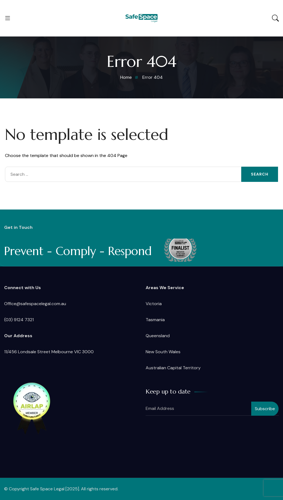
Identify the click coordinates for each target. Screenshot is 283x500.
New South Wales (163, 352)
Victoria (154, 304)
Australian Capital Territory (173, 368)
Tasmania (155, 320)
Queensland (158, 336)
